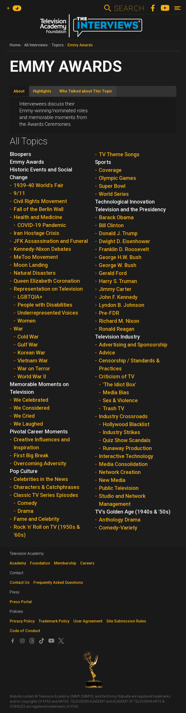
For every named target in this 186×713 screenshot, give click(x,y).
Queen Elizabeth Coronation (47, 281)
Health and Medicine (38, 217)
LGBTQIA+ (29, 297)
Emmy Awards (80, 45)
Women (26, 321)
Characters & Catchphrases (46, 487)
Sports (103, 162)
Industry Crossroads (123, 416)
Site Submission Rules (126, 621)
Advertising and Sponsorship (133, 345)
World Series (114, 194)
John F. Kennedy (118, 297)
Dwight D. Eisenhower (124, 241)
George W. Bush (117, 265)
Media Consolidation (123, 464)
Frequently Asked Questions (58, 582)
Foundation (40, 563)
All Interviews (36, 45)
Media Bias (116, 392)
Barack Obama (116, 217)
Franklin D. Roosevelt (124, 249)
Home (15, 45)
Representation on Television (48, 289)
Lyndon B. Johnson (121, 305)
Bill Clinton (111, 225)
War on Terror (33, 369)
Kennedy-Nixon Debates (42, 249)
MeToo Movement (36, 257)
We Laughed (28, 424)
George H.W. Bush (120, 257)
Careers (87, 563)
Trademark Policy (54, 621)
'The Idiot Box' (119, 384)
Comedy (27, 503)
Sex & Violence (120, 400)
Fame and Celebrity (36, 519)
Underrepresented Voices (47, 313)
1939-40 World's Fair (38, 185)
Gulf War (27, 345)
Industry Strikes (121, 432)
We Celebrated (31, 400)
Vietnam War (32, 361)
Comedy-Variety (118, 528)
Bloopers (20, 154)
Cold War (28, 337)
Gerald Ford (113, 273)
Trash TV (113, 408)
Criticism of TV (116, 377)
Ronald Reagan (116, 329)
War (18, 329)
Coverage (110, 170)
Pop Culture (24, 471)
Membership (65, 563)
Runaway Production (127, 448)
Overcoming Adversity (40, 463)
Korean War (31, 353)
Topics (58, 45)
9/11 (19, 193)
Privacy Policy (22, 621)
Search (129, 8)
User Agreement (87, 621)
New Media (112, 480)
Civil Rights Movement (40, 201)
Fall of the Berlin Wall (38, 209)
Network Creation (120, 472)
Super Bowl (112, 186)
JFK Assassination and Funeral (51, 241)
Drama (25, 511)
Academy (18, 563)
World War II (31, 377)
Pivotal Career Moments (39, 432)
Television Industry (117, 337)
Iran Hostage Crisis (36, 233)
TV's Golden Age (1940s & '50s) (132, 512)
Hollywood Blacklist (126, 424)
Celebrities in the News (41, 479)
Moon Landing (31, 265)
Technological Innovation (125, 202)
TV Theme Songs (119, 154)
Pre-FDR (109, 313)
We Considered (31, 408)
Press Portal (21, 602)
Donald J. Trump (118, 233)
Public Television (119, 488)
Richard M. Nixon (119, 321)
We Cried (24, 416)
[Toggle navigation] (177, 8)
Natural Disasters (35, 273)
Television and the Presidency (130, 209)
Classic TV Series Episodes (46, 495)
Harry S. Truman (118, 281)
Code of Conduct (25, 630)
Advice (107, 353)
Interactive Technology (126, 456)
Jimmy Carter (115, 289)
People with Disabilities (44, 305)
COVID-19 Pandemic (41, 225)
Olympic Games (117, 178)
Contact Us (20, 582)
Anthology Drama (119, 520)
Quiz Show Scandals (127, 440)
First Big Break (31, 455)
